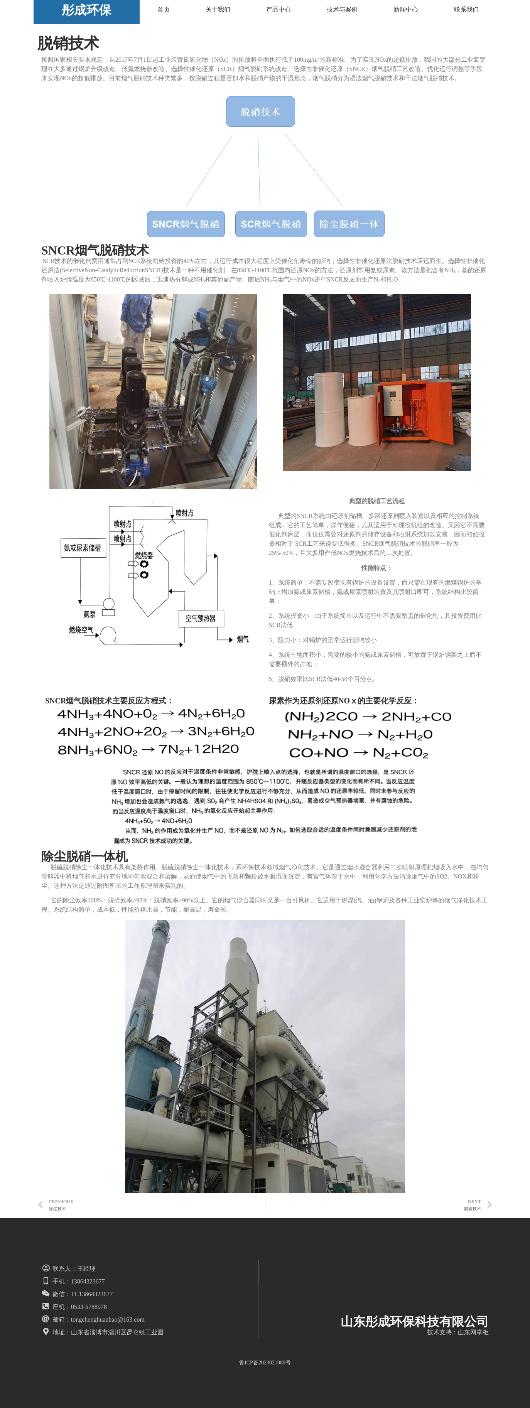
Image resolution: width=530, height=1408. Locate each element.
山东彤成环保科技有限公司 (415, 1322)
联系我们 (466, 9)
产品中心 (278, 9)
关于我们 (218, 9)
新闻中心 (405, 9)
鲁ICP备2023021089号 (265, 1363)
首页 (163, 9)
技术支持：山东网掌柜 (458, 1332)
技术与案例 (342, 9)
